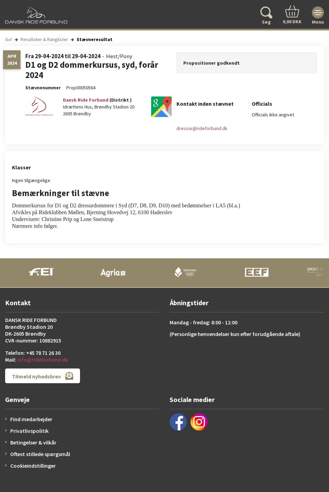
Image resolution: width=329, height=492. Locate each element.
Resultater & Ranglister (44, 39)
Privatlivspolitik (29, 430)
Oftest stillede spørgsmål (40, 454)
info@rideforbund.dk (42, 359)
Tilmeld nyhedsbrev (42, 376)
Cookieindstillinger (33, 465)
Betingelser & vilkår (33, 442)
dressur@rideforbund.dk (201, 128)
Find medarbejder (31, 419)
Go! (8, 39)
